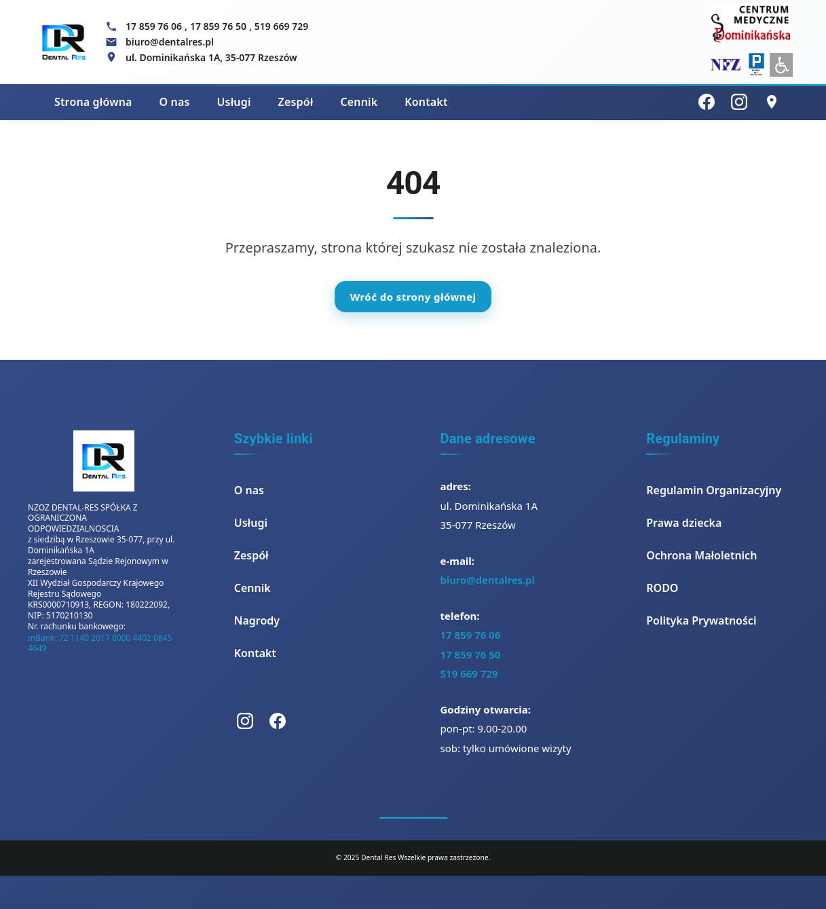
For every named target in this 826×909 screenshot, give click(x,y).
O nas (174, 101)
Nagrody (257, 620)
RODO (662, 587)
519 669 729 (281, 26)
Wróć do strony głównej (413, 296)
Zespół (296, 101)
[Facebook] (706, 102)
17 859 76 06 (154, 26)
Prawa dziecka (683, 522)
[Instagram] (739, 102)
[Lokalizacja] (772, 102)
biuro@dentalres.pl (487, 580)
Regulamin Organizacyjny (713, 490)
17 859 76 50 (218, 26)
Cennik (358, 101)
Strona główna (93, 101)
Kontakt (426, 101)
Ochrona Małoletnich (701, 555)
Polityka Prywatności (701, 620)
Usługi (233, 101)
